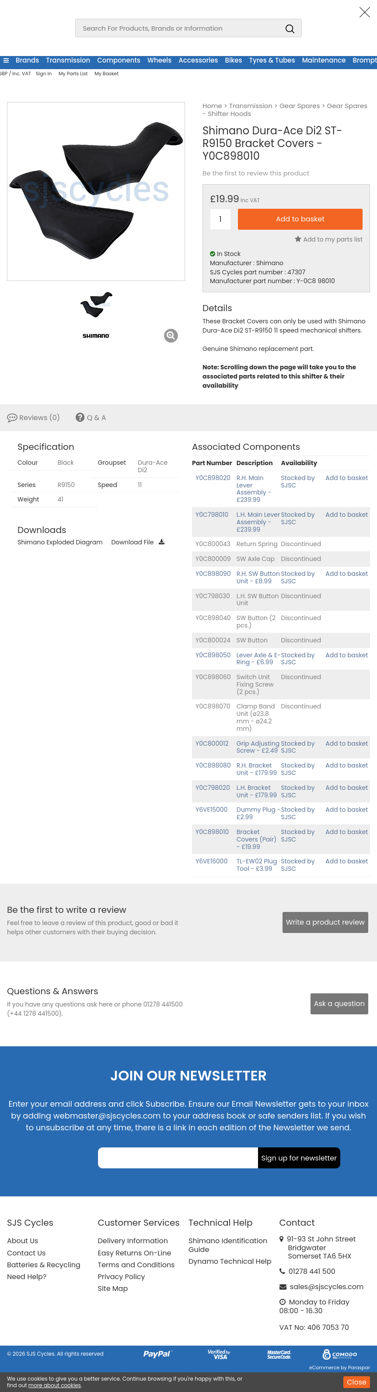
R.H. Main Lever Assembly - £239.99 (254, 488)
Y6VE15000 (211, 809)
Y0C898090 (213, 573)
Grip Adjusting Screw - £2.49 (258, 747)
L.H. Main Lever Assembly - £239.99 (258, 522)
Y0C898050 (213, 655)
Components (118, 60)
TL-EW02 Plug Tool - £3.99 (257, 865)
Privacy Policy (121, 1277)
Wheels (159, 60)
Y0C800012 (212, 743)
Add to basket (346, 477)
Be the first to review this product (255, 173)
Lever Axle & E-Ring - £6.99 (259, 659)
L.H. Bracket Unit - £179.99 (257, 791)
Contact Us (26, 1253)
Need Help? (26, 1277)
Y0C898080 (213, 765)
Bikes (233, 60)
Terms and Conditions (136, 1265)
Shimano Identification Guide (227, 1245)
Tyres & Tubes (272, 60)
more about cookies (54, 1385)
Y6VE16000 (211, 861)
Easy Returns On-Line (134, 1253)
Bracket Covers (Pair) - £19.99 (257, 839)
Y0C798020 (212, 787)
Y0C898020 (212, 477)
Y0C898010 (212, 831)
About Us (22, 1241)
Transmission (68, 60)
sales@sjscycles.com (327, 1287)
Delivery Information (133, 1241)
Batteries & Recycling (43, 1265)
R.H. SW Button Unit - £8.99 (258, 577)
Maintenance (324, 60)
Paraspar (359, 1367)
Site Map (113, 1288)
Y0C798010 (211, 514)
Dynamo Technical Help (230, 1261)
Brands (27, 60)
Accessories (198, 60)
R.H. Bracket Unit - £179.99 (257, 769)
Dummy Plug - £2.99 (259, 813)
